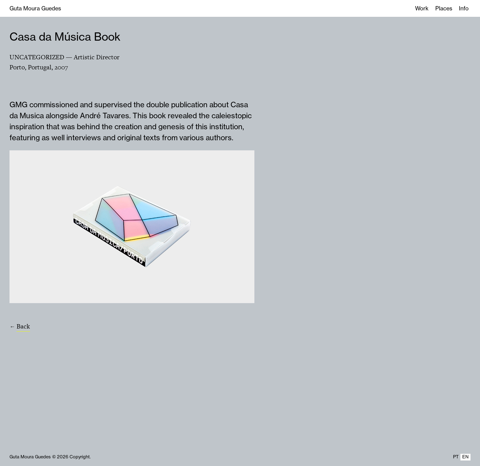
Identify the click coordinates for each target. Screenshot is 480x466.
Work (422, 8)
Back (23, 326)
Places (443, 8)
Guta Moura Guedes (35, 8)
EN (465, 457)
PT (456, 457)
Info (464, 8)
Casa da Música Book (65, 36)
